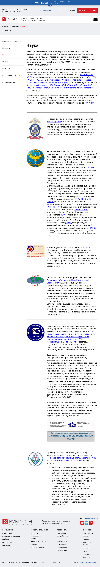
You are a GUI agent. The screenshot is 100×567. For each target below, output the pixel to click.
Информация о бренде (12, 41)
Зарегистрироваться (87, 10)
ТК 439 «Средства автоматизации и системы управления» (71, 332)
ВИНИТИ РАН (80, 209)
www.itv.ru (56, 562)
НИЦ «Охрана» (54, 121)
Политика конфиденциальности (84, 562)
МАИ (77, 225)
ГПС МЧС (90, 167)
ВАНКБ (93, 228)
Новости (6, 48)
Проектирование (37, 547)
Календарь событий (11, 75)
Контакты (86, 557)
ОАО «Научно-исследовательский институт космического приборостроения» (60, 86)
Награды (6, 68)
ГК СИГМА (89, 103)
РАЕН (68, 222)
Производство (8, 82)
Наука (24, 26)
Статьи (5, 62)
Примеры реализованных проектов (37, 536)
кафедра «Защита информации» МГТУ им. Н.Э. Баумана (59, 81)
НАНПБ (86, 247)
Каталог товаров (8, 542)
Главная (5, 26)
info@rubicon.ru (45, 11)
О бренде (15, 26)
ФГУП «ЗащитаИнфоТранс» (74, 85)
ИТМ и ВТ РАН (54, 207)
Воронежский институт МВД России (43, 85)
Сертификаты (7, 545)
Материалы (61, 544)
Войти (72, 10)
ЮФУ (63, 214)
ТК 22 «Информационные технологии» (65, 340)
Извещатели (7, 533)
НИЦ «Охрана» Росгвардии (48, 80)
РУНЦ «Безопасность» (71, 80)
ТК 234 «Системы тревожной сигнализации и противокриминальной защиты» (68, 337)
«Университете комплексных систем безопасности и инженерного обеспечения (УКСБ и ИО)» (71, 459)
